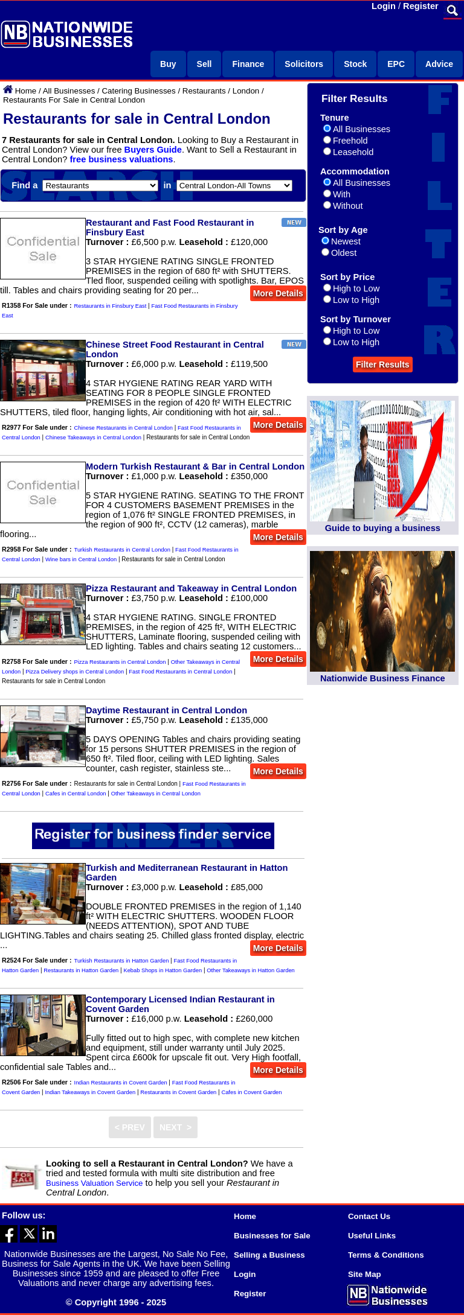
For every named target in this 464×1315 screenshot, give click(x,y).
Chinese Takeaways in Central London (93, 438)
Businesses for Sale (272, 1235)
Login (384, 6)
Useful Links (372, 1235)
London (246, 90)
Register (421, 6)
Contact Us (369, 1216)
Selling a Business (269, 1254)
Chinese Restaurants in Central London (123, 428)
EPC (396, 64)
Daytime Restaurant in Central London (166, 710)
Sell (204, 64)
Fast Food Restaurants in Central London (180, 672)
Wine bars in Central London (81, 559)
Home (26, 90)
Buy (168, 64)
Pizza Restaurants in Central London (120, 662)
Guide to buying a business (382, 528)
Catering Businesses (138, 90)
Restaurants (204, 90)
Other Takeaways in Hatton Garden (251, 970)
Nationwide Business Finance (382, 678)
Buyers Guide (153, 149)
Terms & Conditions (386, 1254)
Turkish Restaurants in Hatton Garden (121, 961)
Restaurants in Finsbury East (110, 306)
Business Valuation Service (94, 1183)
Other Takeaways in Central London (156, 794)
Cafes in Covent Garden (251, 1092)
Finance (248, 64)
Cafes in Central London (75, 794)
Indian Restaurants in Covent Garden (120, 1083)
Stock (355, 64)
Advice (439, 64)
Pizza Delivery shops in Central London (74, 672)
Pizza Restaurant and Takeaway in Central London (191, 588)
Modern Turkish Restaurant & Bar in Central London (195, 466)
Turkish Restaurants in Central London (122, 550)
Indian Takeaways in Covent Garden (90, 1092)
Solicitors (304, 64)
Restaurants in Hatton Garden (81, 970)
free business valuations (121, 159)
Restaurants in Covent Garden (178, 1092)
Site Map (364, 1274)
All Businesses (69, 90)
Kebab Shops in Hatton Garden (162, 970)
